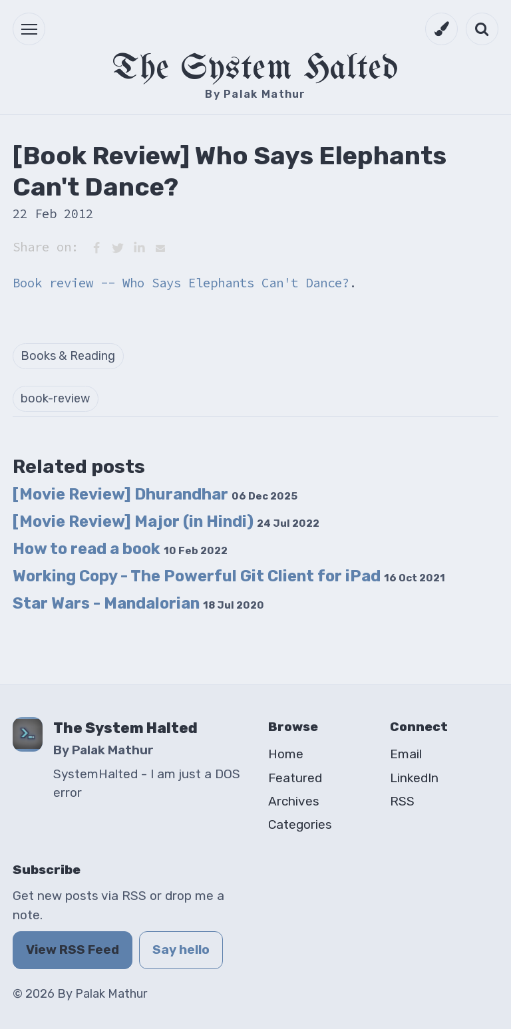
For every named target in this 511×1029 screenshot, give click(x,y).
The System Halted (255, 69)
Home (285, 754)
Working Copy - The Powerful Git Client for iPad (229, 576)
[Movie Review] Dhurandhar (155, 494)
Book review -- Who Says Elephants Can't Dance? (181, 283)
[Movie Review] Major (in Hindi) (166, 521)
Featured (295, 778)
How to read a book (120, 548)
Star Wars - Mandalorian (138, 603)
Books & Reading (68, 356)
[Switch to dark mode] (441, 29)
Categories (300, 824)
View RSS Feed (72, 949)
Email (406, 754)
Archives (293, 801)
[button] (29, 29)
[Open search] (482, 29)
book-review (55, 398)
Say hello (181, 949)
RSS (402, 801)
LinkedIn (414, 778)
